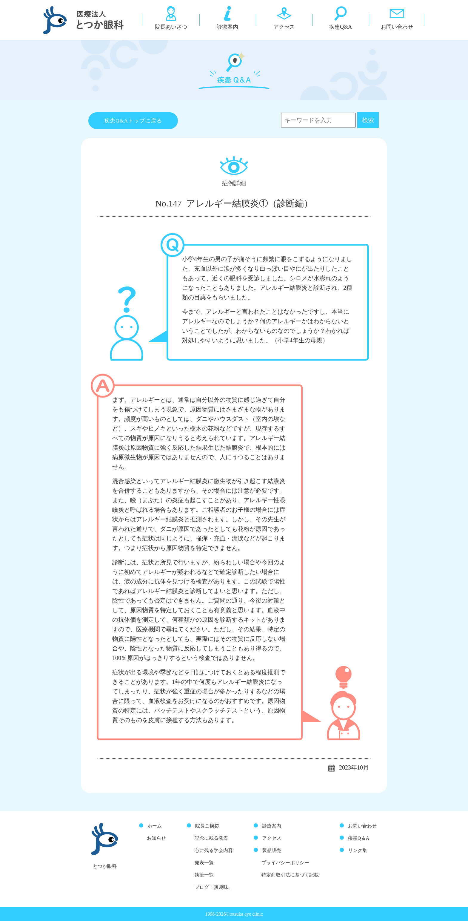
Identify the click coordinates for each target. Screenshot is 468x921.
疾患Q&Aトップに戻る (133, 121)
